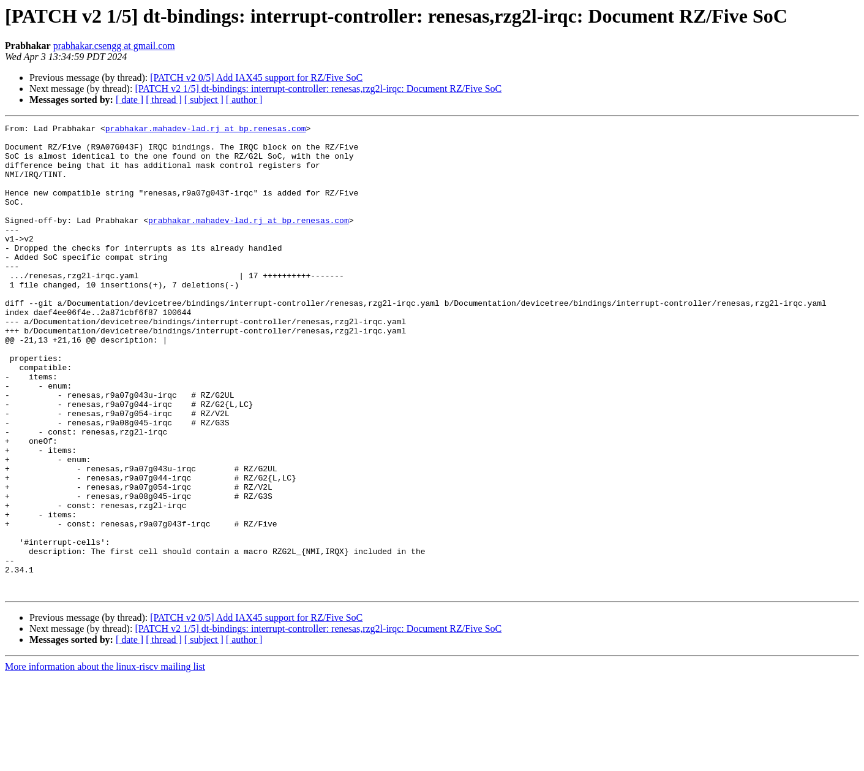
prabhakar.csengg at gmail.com (114, 45)
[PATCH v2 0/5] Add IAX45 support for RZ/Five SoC (256, 77)
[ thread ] (164, 99)
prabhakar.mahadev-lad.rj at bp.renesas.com (205, 129)
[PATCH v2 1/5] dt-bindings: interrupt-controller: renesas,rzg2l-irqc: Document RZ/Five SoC (318, 88)
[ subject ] (204, 99)
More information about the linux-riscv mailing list (105, 760)
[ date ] (129, 99)
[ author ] (244, 99)
